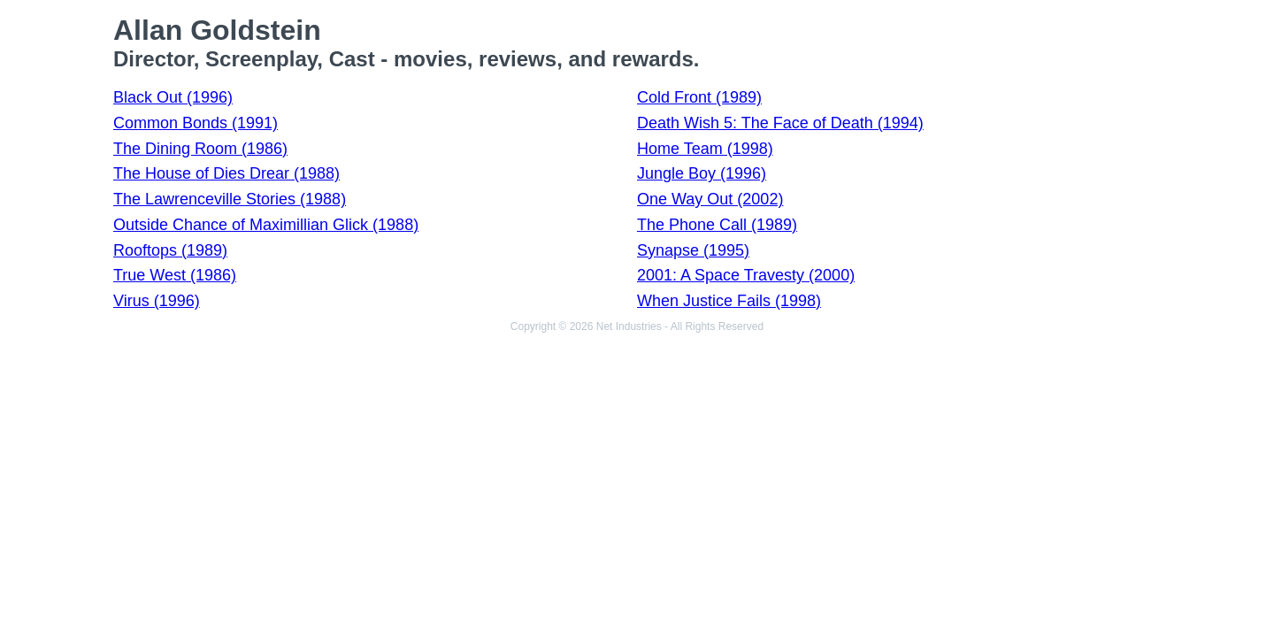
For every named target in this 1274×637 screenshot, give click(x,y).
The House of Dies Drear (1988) (226, 173)
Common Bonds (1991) (195, 123)
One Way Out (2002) (710, 199)
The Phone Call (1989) (717, 225)
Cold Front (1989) (699, 97)
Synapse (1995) (693, 250)
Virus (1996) (156, 301)
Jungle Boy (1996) (701, 173)
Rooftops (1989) (170, 250)
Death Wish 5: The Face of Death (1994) (780, 123)
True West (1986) (174, 275)
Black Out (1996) (173, 97)
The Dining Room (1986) (200, 148)
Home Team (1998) (705, 148)
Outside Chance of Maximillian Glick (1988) (265, 225)
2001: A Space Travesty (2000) (746, 275)
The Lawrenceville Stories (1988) (229, 199)
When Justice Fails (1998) (729, 301)
